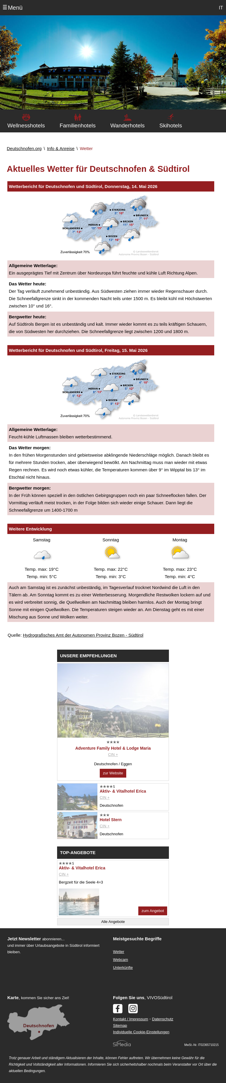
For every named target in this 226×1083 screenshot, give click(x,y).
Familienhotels (77, 125)
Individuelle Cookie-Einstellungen (141, 1032)
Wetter (118, 951)
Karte (13, 997)
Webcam (120, 959)
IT (221, 7)
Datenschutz (162, 1019)
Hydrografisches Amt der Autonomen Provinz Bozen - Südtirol (83, 635)
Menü (15, 7)
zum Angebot (153, 911)
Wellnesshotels (26, 125)
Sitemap (120, 1025)
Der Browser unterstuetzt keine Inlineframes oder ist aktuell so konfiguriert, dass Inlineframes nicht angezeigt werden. (54, 993)
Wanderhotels (127, 125)
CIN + (113, 754)
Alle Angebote (113, 921)
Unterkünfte (123, 967)
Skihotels (170, 125)
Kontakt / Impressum (130, 1019)
